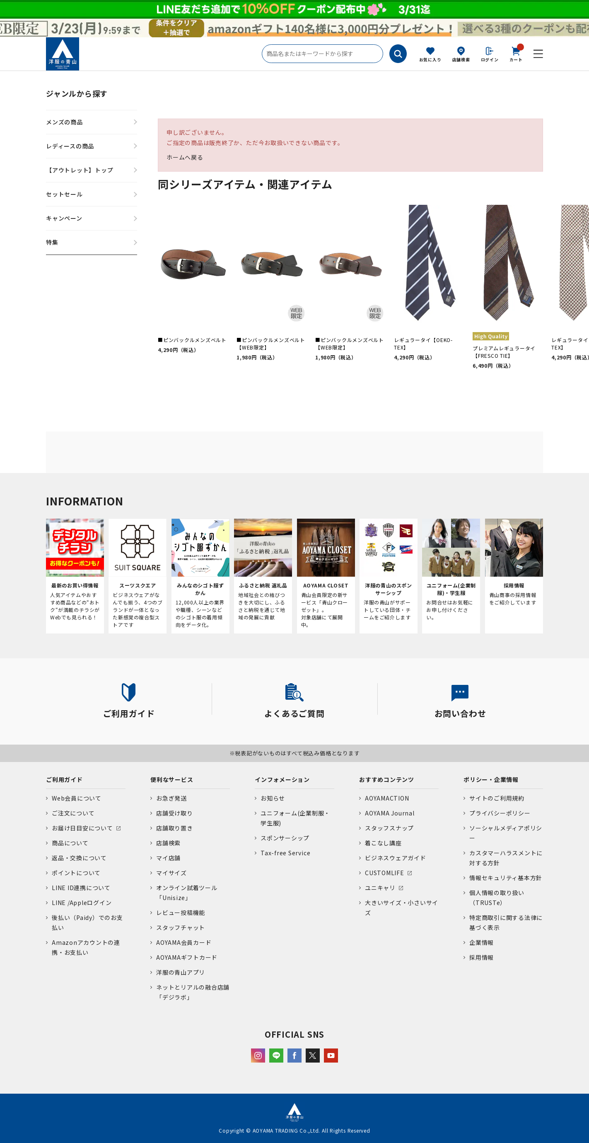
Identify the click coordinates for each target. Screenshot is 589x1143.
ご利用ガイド (64, 779)
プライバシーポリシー (500, 813)
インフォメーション (282, 779)
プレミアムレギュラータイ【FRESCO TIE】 (504, 352)
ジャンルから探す (77, 93)
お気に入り (430, 59)
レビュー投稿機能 (180, 912)
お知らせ (273, 798)
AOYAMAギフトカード (186, 957)
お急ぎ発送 (171, 798)
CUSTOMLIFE (384, 873)
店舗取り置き (174, 828)
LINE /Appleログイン (82, 902)
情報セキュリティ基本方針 (505, 878)
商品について (70, 843)
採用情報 (481, 957)
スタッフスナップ (389, 828)
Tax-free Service (285, 853)
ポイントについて (76, 873)
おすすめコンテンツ (386, 779)
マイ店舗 (168, 858)
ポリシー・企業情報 (491, 779)
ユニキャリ (380, 887)
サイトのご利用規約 (496, 798)
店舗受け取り (174, 813)
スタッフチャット (180, 927)
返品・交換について (79, 858)
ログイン (490, 59)
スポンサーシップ (285, 838)
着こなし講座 (383, 843)
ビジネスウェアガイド (395, 858)
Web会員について (76, 798)
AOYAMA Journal (390, 813)
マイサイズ (171, 873)
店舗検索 (461, 59)
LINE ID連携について (81, 887)
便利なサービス (171, 779)
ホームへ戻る (185, 157)
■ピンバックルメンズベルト (192, 339)
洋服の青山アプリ (180, 972)
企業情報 (481, 942)
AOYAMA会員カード (183, 942)
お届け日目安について (82, 828)
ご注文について (73, 813)
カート (516, 53)
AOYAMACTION (387, 798)
